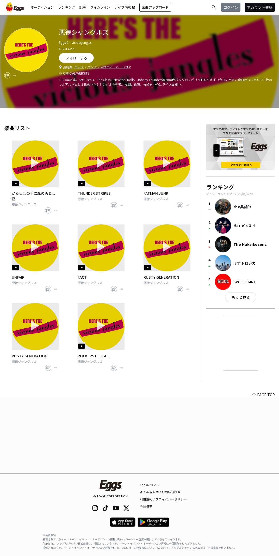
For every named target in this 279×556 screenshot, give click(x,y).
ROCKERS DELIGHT (94, 355)
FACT (82, 277)
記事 (82, 7)
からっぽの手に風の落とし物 (33, 196)
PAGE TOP (263, 470)
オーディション (42, 7)
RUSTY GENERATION (161, 277)
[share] (7, 75)
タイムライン (100, 7)
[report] (14, 75)
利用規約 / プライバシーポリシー (163, 499)
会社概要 (146, 506)
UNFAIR (18, 277)
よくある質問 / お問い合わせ (160, 492)
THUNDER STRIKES (94, 193)
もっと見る (241, 297)
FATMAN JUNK (156, 193)
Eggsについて (150, 484)
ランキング (66, 7)
